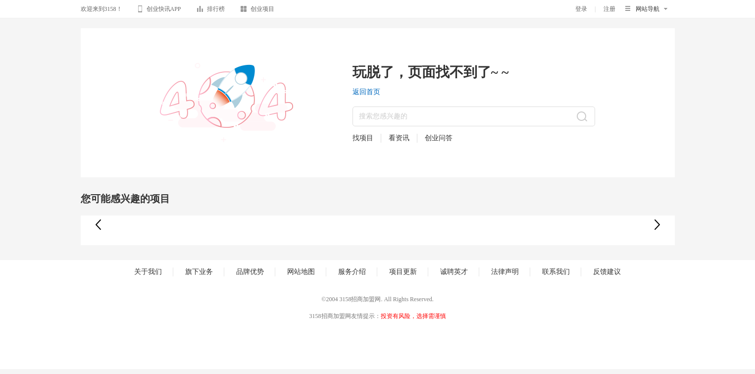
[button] (657, 224)
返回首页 (366, 92)
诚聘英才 (454, 271)
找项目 (362, 138)
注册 (609, 8)
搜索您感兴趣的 (383, 116)
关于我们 (148, 271)
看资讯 (399, 138)
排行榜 (211, 10)
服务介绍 (352, 271)
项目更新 (403, 271)
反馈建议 (607, 271)
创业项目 (257, 10)
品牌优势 (250, 271)
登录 (581, 8)
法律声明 (505, 271)
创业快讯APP (159, 10)
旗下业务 (199, 271)
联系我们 (556, 271)
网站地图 (301, 271)
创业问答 (439, 138)
